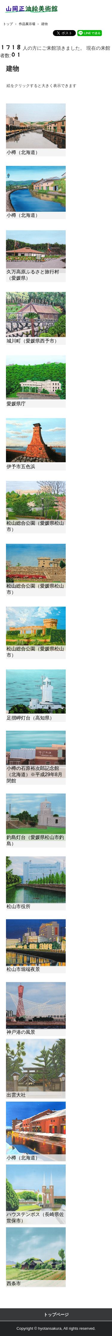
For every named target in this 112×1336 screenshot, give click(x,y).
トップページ (56, 1314)
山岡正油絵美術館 (33, 9)
